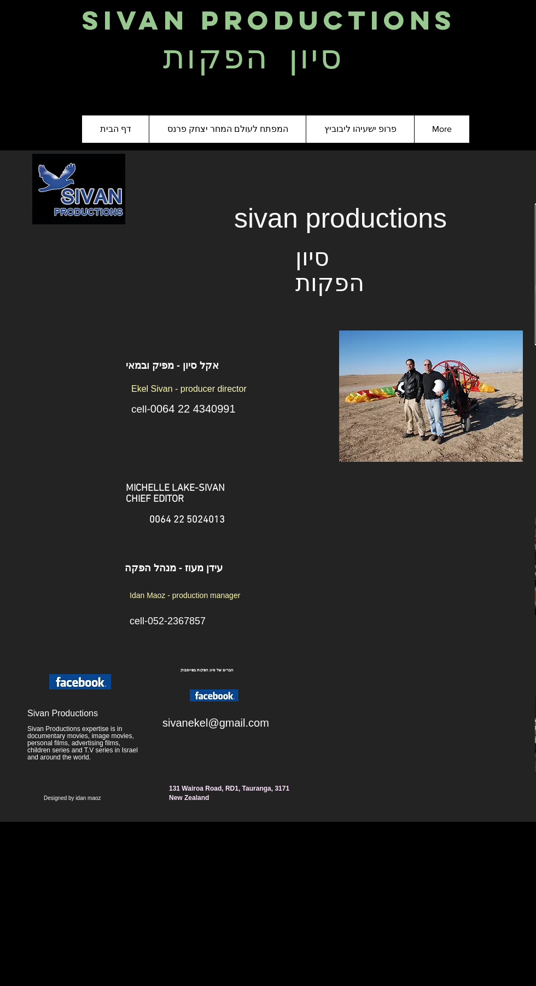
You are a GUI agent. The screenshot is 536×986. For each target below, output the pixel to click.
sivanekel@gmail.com (215, 723)
